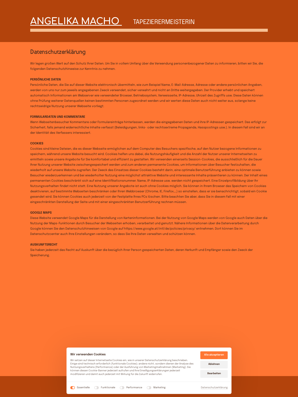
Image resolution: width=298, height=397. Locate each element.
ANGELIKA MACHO (76, 21)
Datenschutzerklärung (214, 387)
